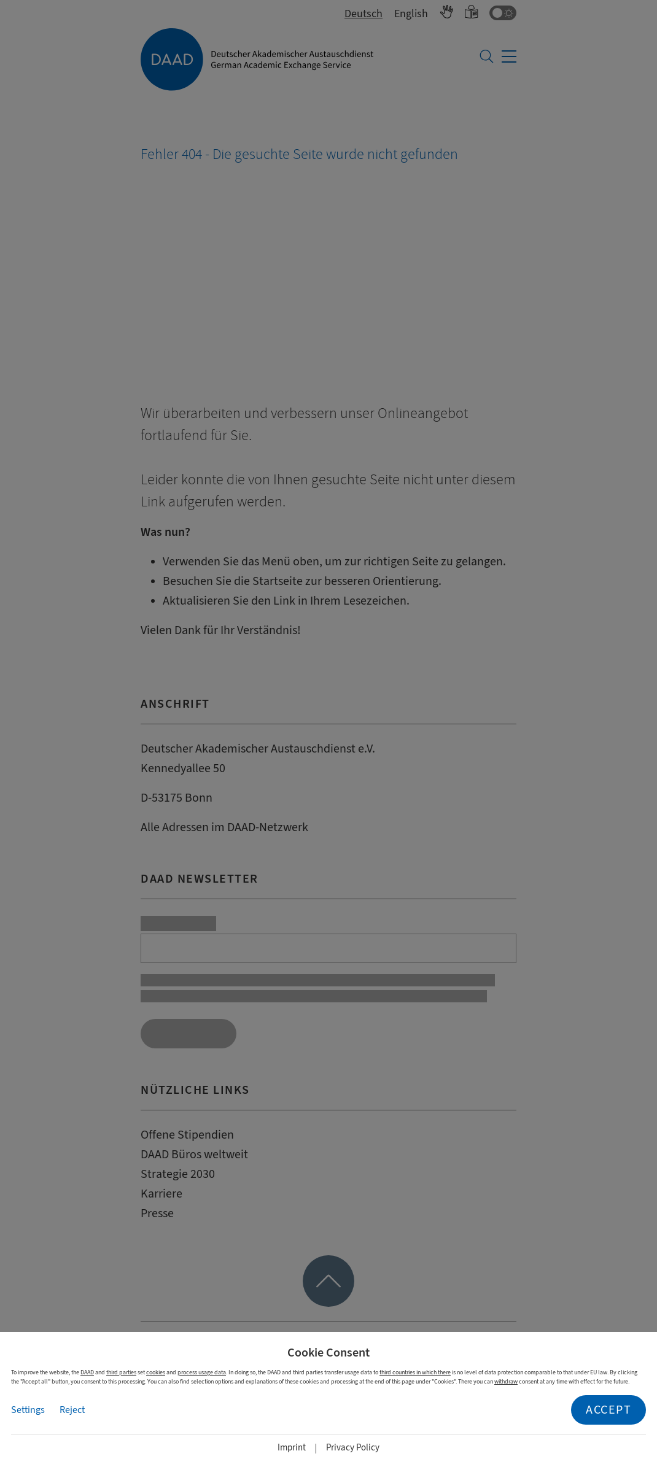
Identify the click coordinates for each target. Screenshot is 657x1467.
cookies (155, 1372)
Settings (28, 1410)
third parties (121, 1372)
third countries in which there (415, 1372)
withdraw (506, 1381)
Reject (72, 1410)
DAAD (87, 1372)
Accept (608, 1409)
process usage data (201, 1372)
